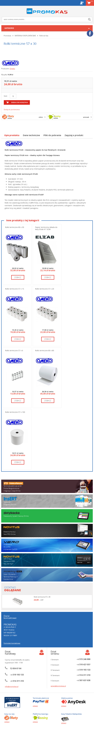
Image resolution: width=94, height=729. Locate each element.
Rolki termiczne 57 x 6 (14, 350)
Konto (82, 3)
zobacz (17, 277)
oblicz (41, 117)
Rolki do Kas (43, 36)
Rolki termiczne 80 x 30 (14, 227)
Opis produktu (11, 135)
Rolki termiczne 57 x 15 (14, 289)
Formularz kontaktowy (12, 643)
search (89, 19)
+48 (17, 675)
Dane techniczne (31, 135)
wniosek (86, 117)
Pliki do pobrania (52, 135)
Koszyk (92, 1)
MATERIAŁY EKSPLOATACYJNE (25, 36)
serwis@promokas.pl (58, 686)
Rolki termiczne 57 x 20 (44, 289)
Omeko (12, 68)
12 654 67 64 (15, 668)
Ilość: (5, 96)
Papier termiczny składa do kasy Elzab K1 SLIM (46, 228)
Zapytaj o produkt (74, 135)
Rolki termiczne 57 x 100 (15, 412)
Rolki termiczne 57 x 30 (42, 597)
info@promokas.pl (11, 686)
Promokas (47, 11)
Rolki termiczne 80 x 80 (44, 350)
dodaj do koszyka (19, 102)
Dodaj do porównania (12, 109)
